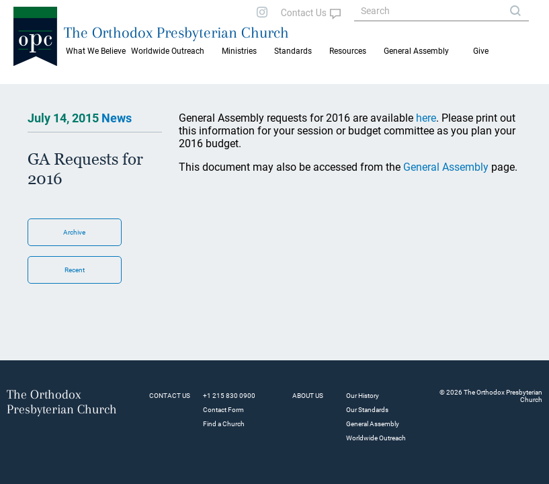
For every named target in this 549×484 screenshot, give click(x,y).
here (426, 118)
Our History (362, 395)
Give (481, 51)
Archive (74, 232)
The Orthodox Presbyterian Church (176, 32)
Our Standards (367, 409)
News (116, 118)
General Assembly (416, 51)
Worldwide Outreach (376, 438)
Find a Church (224, 424)
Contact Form (223, 409)
